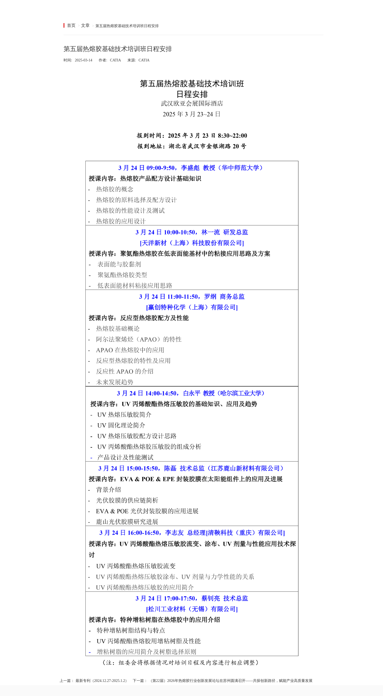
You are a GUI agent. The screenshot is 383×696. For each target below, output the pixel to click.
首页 (71, 25)
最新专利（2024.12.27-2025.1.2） (102, 681)
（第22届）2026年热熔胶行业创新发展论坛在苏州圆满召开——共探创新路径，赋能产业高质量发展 (231, 681)
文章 (85, 25)
